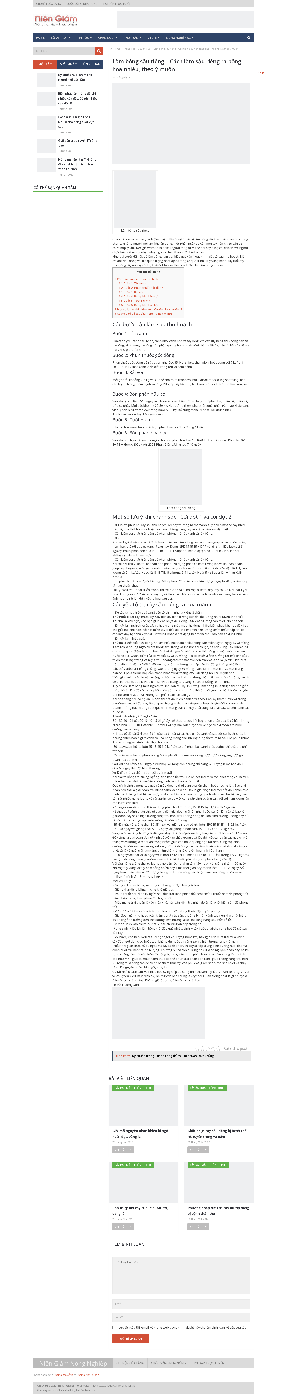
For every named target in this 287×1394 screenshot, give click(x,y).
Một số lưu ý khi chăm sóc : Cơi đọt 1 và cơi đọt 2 (148, 309)
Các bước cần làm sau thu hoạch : (138, 279)
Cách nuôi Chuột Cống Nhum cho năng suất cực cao (76, 122)
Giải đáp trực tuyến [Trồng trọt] (77, 143)
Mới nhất (68, 65)
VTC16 (169, 38)
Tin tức (91, 38)
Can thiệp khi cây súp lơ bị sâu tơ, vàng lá (140, 1211)
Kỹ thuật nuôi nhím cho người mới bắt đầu (75, 77)
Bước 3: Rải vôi (131, 292)
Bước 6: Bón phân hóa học (139, 305)
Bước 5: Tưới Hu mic (134, 301)
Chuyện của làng (48, 3)
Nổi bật (45, 65)
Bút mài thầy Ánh (63, 1375)
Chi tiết (123, 1150)
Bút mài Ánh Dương (88, 1375)
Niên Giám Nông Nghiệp (73, 1364)
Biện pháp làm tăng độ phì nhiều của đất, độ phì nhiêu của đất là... (78, 99)
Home (42, 38)
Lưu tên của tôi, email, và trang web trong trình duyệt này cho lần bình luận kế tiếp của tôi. (182, 1328)
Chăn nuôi (117, 38)
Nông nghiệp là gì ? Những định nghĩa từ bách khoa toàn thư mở (77, 165)
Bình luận (91, 65)
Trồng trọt (64, 38)
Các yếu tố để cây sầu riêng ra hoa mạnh (143, 314)
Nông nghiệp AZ (198, 38)
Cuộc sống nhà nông (82, 3)
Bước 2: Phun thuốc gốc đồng (141, 288)
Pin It (260, 73)
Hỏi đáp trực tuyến (117, 3)
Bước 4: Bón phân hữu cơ (138, 296)
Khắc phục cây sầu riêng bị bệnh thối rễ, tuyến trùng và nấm (218, 1134)
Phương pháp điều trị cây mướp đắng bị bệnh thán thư (218, 1211)
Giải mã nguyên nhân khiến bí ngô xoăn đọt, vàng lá (140, 1134)
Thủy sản (145, 38)
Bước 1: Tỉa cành (132, 283)
